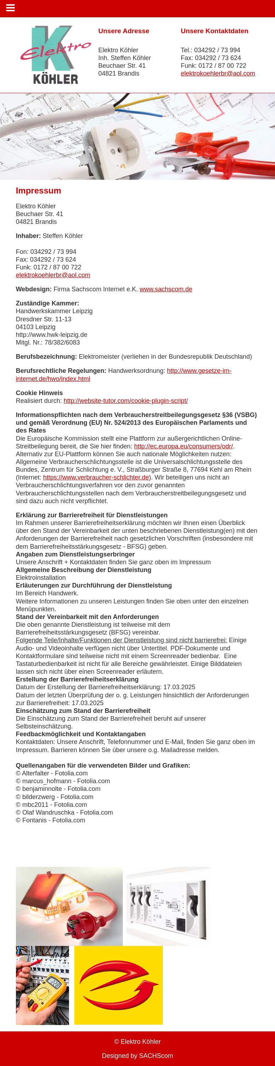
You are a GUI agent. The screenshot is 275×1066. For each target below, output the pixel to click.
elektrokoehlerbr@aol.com (218, 73)
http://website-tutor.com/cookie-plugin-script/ (126, 400)
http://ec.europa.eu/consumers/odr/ (183, 446)
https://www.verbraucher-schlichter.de (96, 477)
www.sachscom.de (165, 289)
